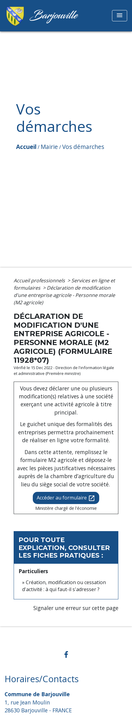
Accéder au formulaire (66, 498)
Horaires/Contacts (42, 679)
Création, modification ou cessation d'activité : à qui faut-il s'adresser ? (64, 585)
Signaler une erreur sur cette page (75, 608)
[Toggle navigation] (119, 15)
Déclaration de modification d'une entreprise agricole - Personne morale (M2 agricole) (64, 295)
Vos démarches (83, 147)
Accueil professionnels (40, 280)
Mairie (49, 147)
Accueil (26, 147)
